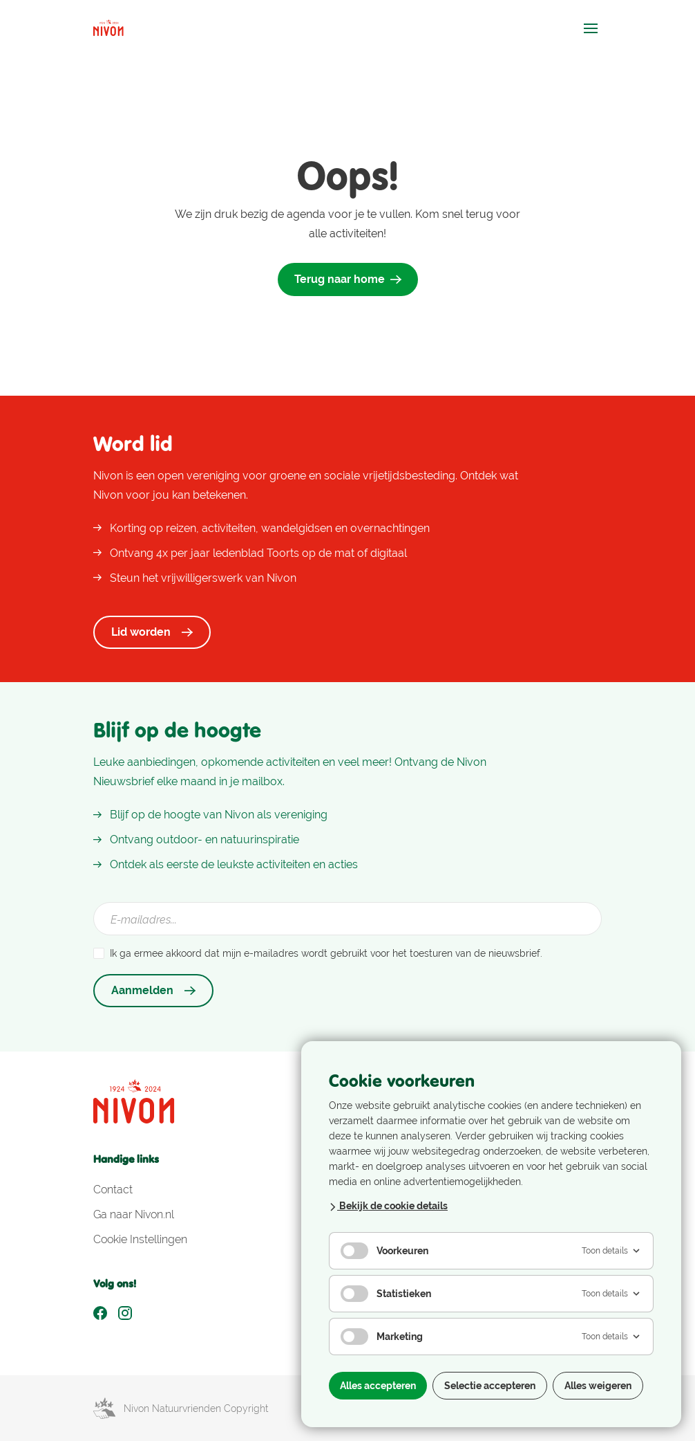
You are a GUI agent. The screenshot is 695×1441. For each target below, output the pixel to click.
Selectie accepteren (489, 1385)
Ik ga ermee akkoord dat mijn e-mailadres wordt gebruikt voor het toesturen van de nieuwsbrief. (326, 953)
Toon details (612, 1250)
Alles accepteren (378, 1385)
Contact (113, 1189)
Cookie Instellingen (140, 1239)
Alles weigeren (597, 1385)
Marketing (382, 1336)
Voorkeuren (384, 1250)
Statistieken (386, 1293)
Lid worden (152, 632)
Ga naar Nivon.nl (133, 1214)
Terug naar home (347, 279)
